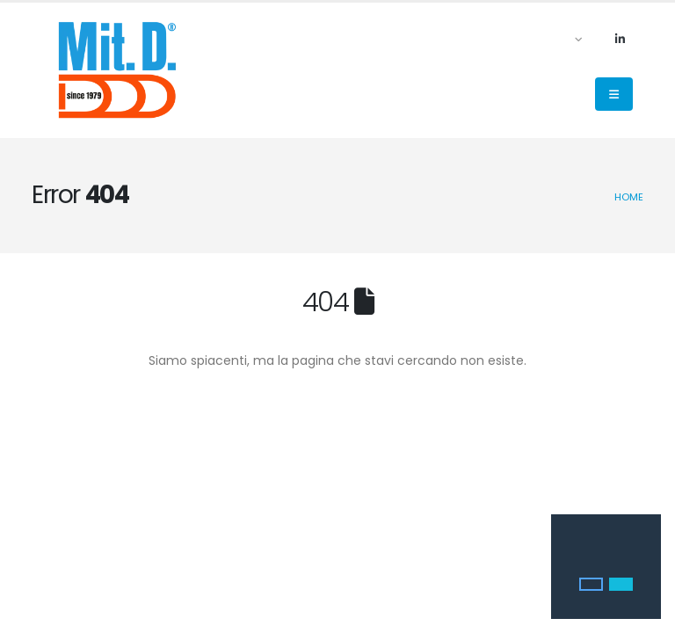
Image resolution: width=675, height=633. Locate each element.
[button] (591, 585)
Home (628, 197)
